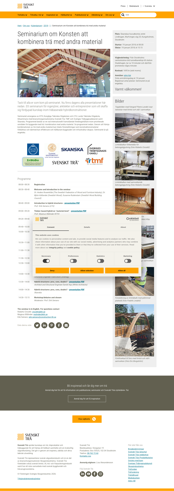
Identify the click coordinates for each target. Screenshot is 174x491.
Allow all (121, 271)
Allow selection (87, 271)
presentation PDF (72, 203)
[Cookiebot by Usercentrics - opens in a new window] (128, 219)
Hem (20, 26)
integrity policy (56, 248)
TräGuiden (132, 469)
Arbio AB (131, 481)
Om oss (108, 15)
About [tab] (123, 227)
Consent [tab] (50, 227)
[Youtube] (88, 474)
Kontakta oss (85, 456)
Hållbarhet (65, 15)
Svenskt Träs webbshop (138, 455)
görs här (127, 75)
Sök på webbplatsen (123, 14)
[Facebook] (94, 474)
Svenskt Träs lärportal (137, 452)
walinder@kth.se (40, 314)
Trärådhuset (133, 475)
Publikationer (81, 15)
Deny (52, 271)
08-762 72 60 (92, 453)
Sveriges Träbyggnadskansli (140, 463)
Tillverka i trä (36, 15)
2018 (46, 26)
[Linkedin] (82, 474)
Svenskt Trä (26, 6)
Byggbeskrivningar (136, 449)
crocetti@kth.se (38, 312)
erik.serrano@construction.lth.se (42, 317)
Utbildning (96, 15)
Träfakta (21, 15)
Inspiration (51, 15)
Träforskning (133, 472)
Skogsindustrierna (136, 466)
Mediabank (134, 6)
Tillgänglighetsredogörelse (29, 479)
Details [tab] (87, 227)
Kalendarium (36, 26)
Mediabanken (134, 478)
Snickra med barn (135, 461)
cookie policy (73, 248)
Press (123, 6)
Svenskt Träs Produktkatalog (140, 458)
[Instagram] (100, 474)
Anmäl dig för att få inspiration (87, 399)
